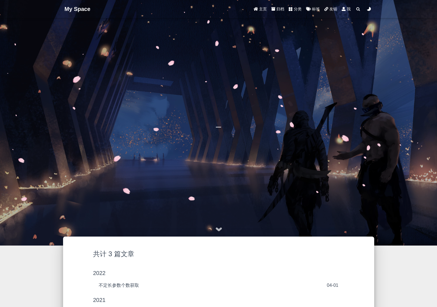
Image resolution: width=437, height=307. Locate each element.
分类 (295, 9)
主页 (260, 9)
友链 (330, 9)
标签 (313, 9)
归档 (277, 9)
